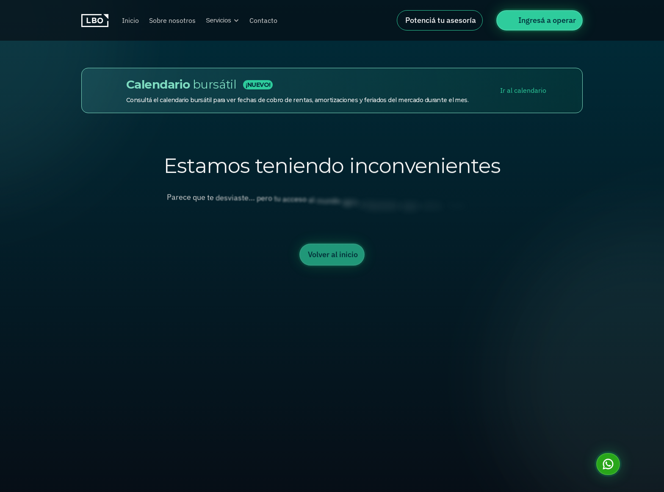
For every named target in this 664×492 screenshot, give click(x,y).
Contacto (263, 20)
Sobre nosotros (172, 20)
